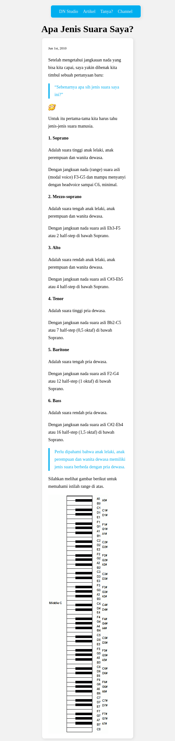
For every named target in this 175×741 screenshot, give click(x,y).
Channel (125, 11)
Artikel (89, 11)
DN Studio (68, 11)
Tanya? (106, 11)
